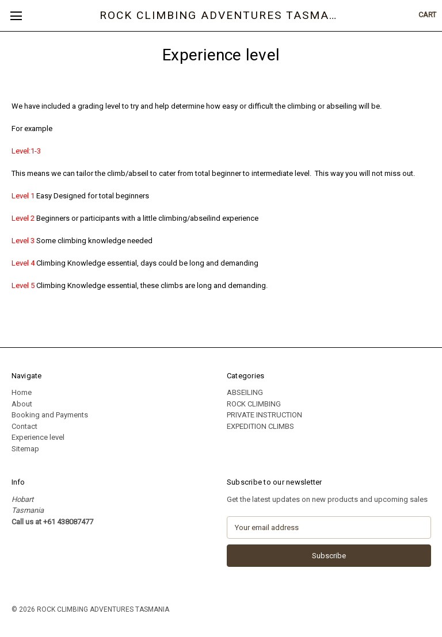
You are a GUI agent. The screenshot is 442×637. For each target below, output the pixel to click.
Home (22, 392)
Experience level (38, 437)
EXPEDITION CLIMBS (260, 426)
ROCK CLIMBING (254, 404)
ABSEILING (245, 392)
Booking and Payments (50, 414)
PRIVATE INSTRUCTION (264, 414)
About (22, 404)
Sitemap (25, 448)
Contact (24, 426)
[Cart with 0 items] (427, 15)
